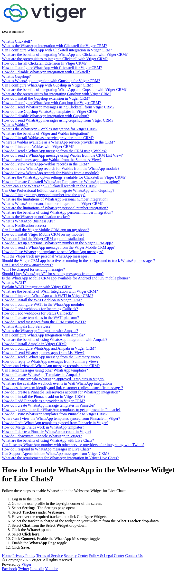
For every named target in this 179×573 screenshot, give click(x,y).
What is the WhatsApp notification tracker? (36, 217)
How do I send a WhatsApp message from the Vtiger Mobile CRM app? (58, 247)
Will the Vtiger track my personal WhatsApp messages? (45, 256)
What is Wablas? (15, 125)
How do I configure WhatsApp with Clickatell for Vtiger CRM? (52, 68)
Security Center (76, 556)
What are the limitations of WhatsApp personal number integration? (55, 208)
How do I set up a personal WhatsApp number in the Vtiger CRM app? (57, 243)
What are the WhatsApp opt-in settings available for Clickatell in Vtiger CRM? (63, 177)
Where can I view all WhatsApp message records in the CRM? (51, 366)
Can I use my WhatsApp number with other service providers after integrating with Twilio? (73, 445)
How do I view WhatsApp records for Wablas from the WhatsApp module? (60, 168)
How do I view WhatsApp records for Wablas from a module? (50, 173)
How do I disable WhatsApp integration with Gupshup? (45, 116)
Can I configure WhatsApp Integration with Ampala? (43, 335)
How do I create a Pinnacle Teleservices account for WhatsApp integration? (61, 392)
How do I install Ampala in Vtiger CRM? (34, 344)
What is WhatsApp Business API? (28, 221)
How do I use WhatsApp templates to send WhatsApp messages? (53, 252)
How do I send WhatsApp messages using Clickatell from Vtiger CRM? (58, 107)
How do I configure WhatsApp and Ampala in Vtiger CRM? (49, 348)
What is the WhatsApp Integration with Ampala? (40, 331)
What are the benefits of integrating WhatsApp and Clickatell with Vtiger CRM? (65, 54)
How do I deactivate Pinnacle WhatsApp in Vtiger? (42, 436)
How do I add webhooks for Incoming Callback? (40, 309)
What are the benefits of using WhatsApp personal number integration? (57, 212)
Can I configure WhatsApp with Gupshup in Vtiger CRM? (47, 85)
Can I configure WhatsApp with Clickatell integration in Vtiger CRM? (57, 50)
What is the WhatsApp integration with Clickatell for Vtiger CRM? (54, 46)
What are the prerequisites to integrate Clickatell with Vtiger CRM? (55, 59)
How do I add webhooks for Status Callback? (37, 313)
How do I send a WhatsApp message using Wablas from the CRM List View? (62, 155)
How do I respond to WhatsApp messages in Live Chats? (46, 449)
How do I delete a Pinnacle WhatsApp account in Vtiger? (46, 432)
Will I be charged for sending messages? (33, 269)
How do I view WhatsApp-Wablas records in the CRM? (45, 164)
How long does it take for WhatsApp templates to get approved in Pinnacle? (61, 410)
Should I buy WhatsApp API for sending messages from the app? (53, 274)
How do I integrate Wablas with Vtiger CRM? (38, 146)
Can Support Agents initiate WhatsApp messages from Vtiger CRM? (55, 453)
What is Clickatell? (17, 41)
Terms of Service (49, 556)
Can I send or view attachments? (27, 265)
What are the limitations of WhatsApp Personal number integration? (55, 199)
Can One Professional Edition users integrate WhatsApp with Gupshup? (58, 190)
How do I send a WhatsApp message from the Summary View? (51, 357)
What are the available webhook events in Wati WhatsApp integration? (57, 383)
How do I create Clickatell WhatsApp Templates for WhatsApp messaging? (61, 182)
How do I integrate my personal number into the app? (43, 195)
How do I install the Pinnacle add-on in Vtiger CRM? (43, 396)
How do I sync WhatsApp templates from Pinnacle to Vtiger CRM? (54, 414)
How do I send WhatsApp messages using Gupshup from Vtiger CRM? (57, 120)
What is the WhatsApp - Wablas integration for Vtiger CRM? (49, 129)
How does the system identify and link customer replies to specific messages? (62, 388)
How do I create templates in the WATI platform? (40, 317)
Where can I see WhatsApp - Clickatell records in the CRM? (49, 186)
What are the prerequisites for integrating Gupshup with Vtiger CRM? (56, 94)
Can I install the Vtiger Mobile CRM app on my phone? (45, 230)
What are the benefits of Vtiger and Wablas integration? (45, 133)
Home (6, 556)
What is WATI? (14, 282)
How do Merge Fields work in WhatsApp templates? (43, 427)
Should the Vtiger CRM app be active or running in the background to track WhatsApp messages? (78, 260)
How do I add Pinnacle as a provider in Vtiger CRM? (43, 401)
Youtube (51, 569)
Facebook (9, 569)
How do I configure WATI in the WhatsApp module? (43, 304)
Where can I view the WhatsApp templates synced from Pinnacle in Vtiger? (61, 418)
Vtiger (26, 564)
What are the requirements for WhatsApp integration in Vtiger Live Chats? (60, 458)
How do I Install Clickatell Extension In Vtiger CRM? (44, 63)
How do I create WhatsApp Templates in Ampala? (41, 374)
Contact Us (134, 556)
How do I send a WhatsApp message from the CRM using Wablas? (54, 151)
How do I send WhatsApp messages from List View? (43, 353)
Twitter (23, 569)
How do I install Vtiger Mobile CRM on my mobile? (43, 234)
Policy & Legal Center (106, 556)
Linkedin (37, 569)
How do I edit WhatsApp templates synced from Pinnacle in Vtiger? (55, 423)
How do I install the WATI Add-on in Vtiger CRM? (42, 300)
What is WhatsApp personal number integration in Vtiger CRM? (52, 203)
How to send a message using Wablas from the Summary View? (52, 160)
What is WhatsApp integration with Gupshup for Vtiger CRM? (51, 81)
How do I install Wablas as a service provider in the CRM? (48, 138)
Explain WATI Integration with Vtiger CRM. (37, 287)
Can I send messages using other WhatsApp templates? (45, 370)
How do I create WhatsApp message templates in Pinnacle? (48, 405)
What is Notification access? (24, 225)
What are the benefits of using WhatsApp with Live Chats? (48, 440)
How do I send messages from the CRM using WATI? (44, 322)
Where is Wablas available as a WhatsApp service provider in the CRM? (58, 142)
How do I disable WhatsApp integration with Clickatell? (46, 72)
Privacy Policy (23, 556)
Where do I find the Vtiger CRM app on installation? (43, 239)
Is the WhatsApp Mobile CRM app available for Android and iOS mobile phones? (66, 278)
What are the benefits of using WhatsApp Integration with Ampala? (54, 339)
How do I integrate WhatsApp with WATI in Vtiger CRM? (47, 296)
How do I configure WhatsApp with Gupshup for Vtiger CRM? (51, 103)
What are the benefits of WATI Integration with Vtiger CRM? (50, 291)
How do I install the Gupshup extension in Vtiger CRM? (46, 98)
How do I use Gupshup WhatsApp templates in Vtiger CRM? (50, 111)
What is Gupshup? (16, 76)
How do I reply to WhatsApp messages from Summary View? (50, 361)
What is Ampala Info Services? (26, 326)
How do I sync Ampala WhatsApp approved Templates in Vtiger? (53, 379)
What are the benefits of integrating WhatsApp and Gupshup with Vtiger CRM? (64, 89)
